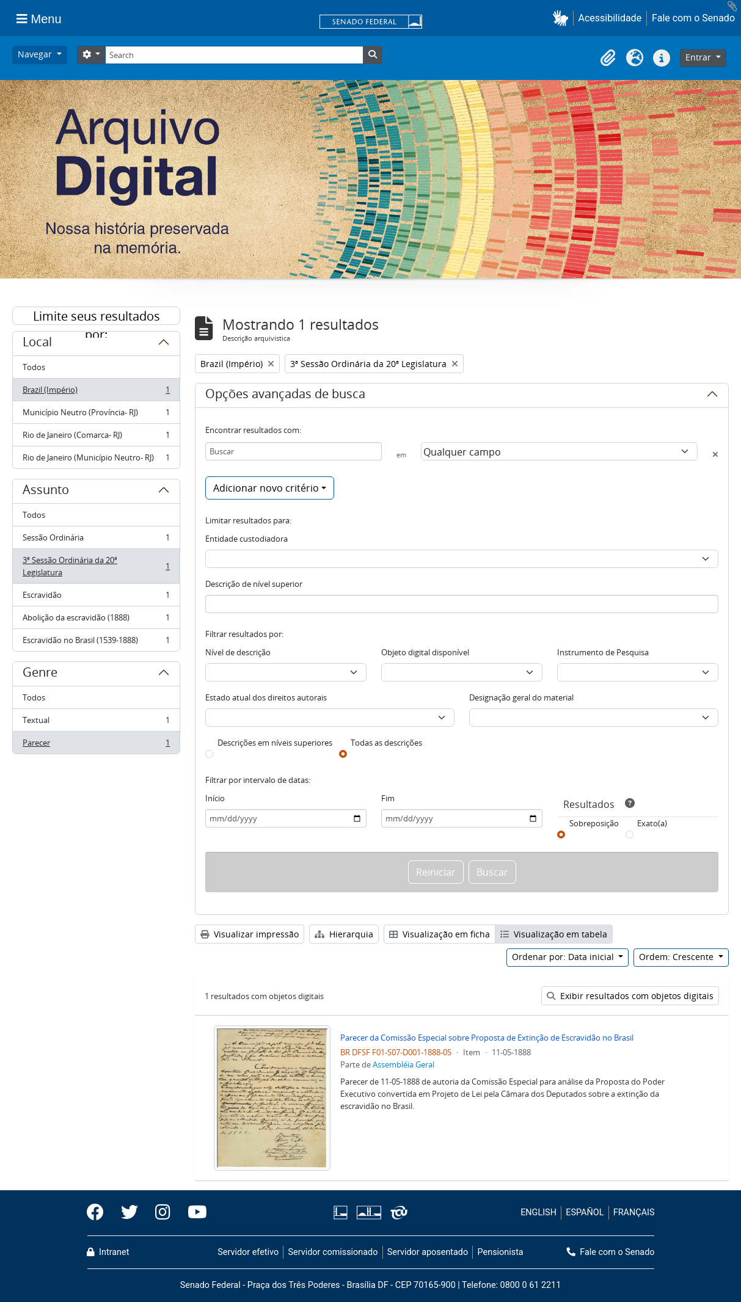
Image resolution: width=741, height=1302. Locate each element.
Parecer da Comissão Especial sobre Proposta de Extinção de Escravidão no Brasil (486, 1037)
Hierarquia (344, 934)
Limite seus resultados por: (96, 316)
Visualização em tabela (553, 934)
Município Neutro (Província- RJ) (96, 415)
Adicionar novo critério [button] (266, 488)
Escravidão (96, 597)
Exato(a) (652, 823)
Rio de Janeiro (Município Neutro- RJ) (96, 459)
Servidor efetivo (248, 1252)
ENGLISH (538, 1212)
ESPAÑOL (585, 1212)
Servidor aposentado (427, 1252)
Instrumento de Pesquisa (603, 652)
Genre (40, 674)
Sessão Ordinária (96, 540)
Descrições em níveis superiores (274, 742)
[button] (563, 18)
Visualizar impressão (249, 934)
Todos (34, 367)
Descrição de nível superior (253, 583)
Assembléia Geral (403, 1064)
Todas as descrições (386, 742)
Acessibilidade (610, 18)
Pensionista (501, 1252)
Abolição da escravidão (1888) (96, 620)
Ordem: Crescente (677, 956)
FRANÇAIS (634, 1212)
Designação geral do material (521, 697)
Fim (388, 798)
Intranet (108, 1252)
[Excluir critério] (715, 454)
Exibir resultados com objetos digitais (630, 996)
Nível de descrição (238, 652)
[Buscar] (293, 451)
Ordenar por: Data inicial (564, 956)
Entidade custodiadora (246, 538)
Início (215, 798)
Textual (96, 723)
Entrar (699, 57)
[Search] (234, 55)
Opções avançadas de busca (285, 396)
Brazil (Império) (96, 392)
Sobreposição (594, 823)
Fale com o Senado (693, 18)
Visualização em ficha (439, 934)
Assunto (46, 492)
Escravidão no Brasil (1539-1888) (96, 642)
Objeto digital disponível (425, 652)
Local (37, 344)
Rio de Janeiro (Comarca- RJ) (96, 437)
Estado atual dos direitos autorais (266, 697)
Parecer (96, 745)
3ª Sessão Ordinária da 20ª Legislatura (96, 566)
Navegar (36, 54)
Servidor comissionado (333, 1252)
